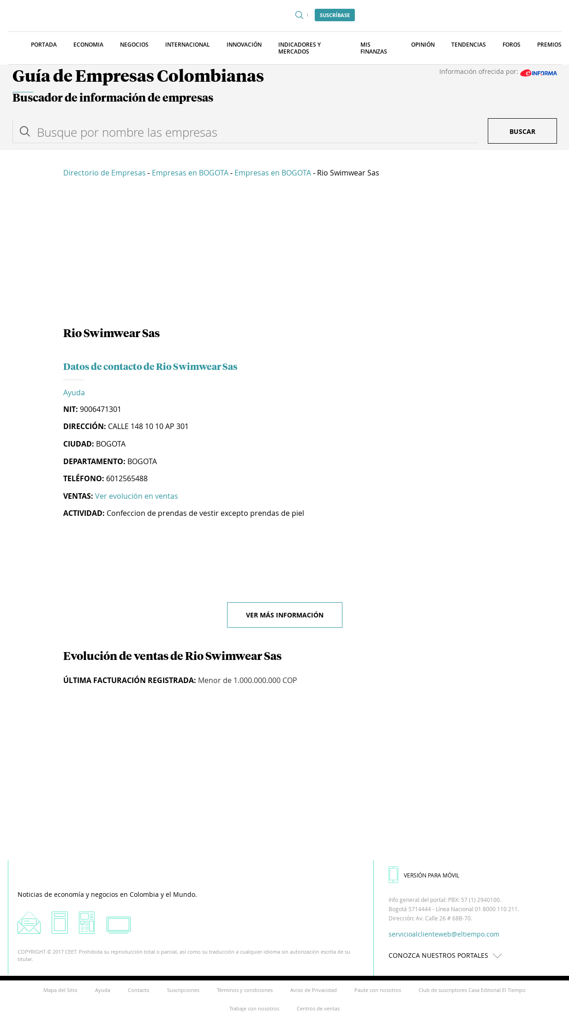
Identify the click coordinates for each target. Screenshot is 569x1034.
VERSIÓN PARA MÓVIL (424, 875)
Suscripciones (183, 989)
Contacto (139, 989)
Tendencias (468, 44)
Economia (88, 44)
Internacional (187, 44)
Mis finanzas (373, 48)
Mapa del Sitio (60, 989)
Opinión (423, 44)
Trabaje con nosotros (254, 1008)
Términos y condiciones (245, 989)
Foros (512, 44)
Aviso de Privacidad (313, 989)
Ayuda (74, 392)
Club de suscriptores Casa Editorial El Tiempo (472, 989)
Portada (44, 44)
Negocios (134, 44)
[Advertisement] (284, 254)
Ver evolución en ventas (136, 496)
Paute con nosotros (377, 989)
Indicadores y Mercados (299, 48)
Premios (549, 44)
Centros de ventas (318, 1008)
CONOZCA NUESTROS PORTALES (448, 955)
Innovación (244, 44)
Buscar (522, 131)
